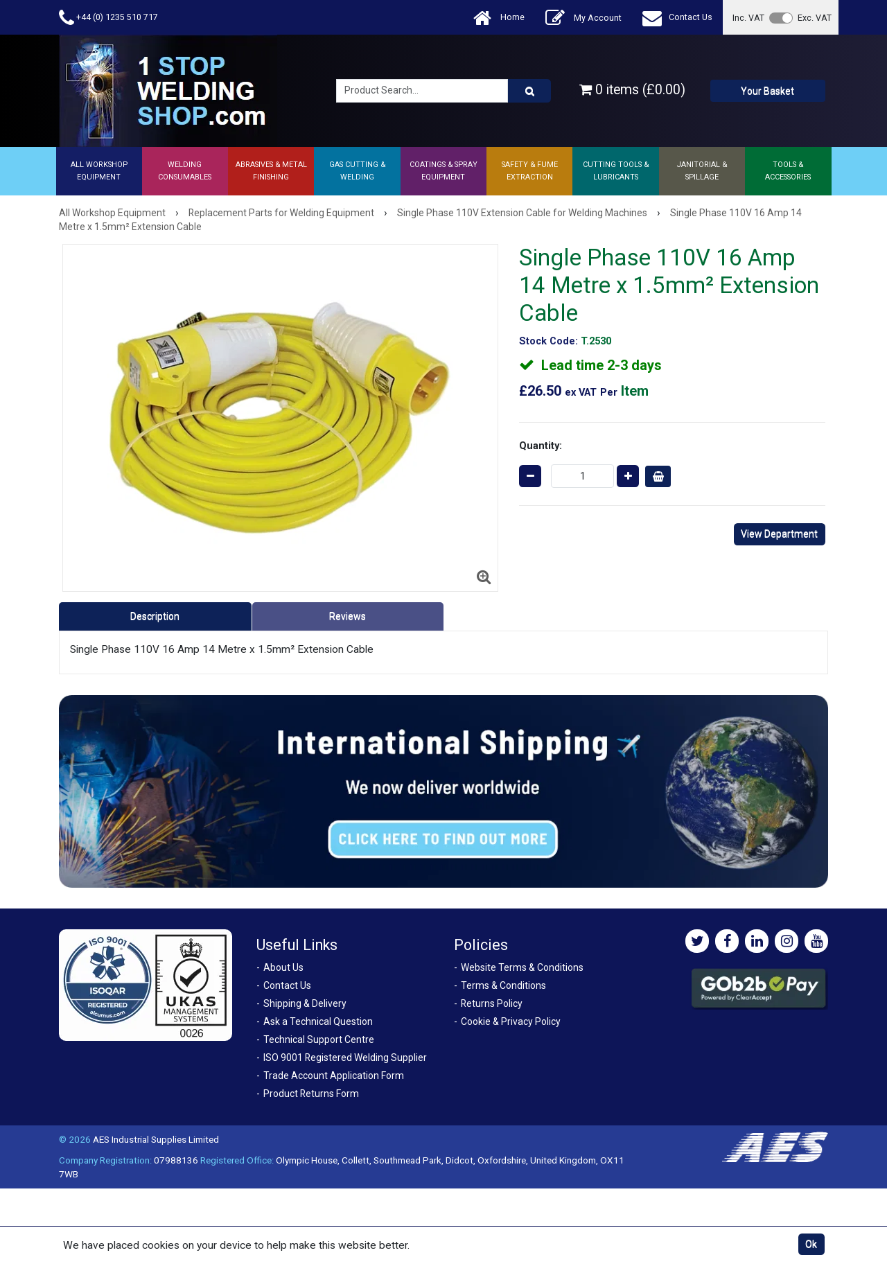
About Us (283, 967)
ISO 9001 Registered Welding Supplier (345, 1057)
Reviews (347, 616)
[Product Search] (529, 91)
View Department (779, 533)
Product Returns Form (311, 1093)
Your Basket (767, 90)
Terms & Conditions (503, 985)
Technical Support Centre (318, 1039)
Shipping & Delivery (304, 1003)
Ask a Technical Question (318, 1021)
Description (154, 616)
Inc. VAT (748, 17)
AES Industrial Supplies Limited (156, 1139)
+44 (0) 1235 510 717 (108, 18)
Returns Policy (491, 1003)
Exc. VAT (815, 17)
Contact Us (677, 18)
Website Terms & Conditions (522, 967)
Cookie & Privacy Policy (511, 1021)
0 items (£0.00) (632, 90)
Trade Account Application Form (333, 1075)
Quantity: (540, 445)
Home (499, 18)
